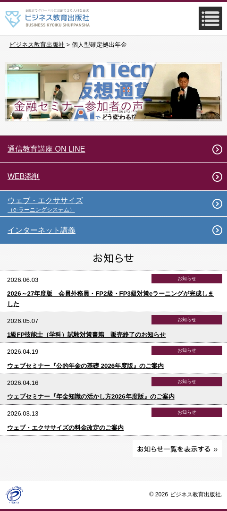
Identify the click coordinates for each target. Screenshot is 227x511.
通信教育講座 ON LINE (46, 149)
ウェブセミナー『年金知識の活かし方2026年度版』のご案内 (91, 396)
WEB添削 (24, 176)
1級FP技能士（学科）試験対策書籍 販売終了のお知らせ (86, 334)
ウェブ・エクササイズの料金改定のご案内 (65, 427)
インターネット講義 (42, 230)
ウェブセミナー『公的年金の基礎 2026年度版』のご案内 (85, 365)
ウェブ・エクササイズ (117, 204)
